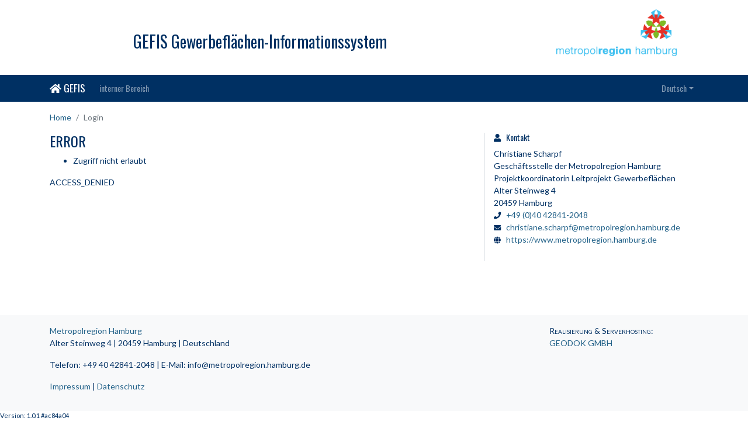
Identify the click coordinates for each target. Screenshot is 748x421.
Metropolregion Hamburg (96, 331)
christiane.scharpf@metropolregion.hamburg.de (593, 227)
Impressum (70, 386)
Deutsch (674, 88)
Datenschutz (120, 386)
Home (60, 117)
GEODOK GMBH (580, 343)
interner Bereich (124, 88)
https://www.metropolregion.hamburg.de (581, 239)
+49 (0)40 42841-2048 (547, 215)
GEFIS (67, 87)
